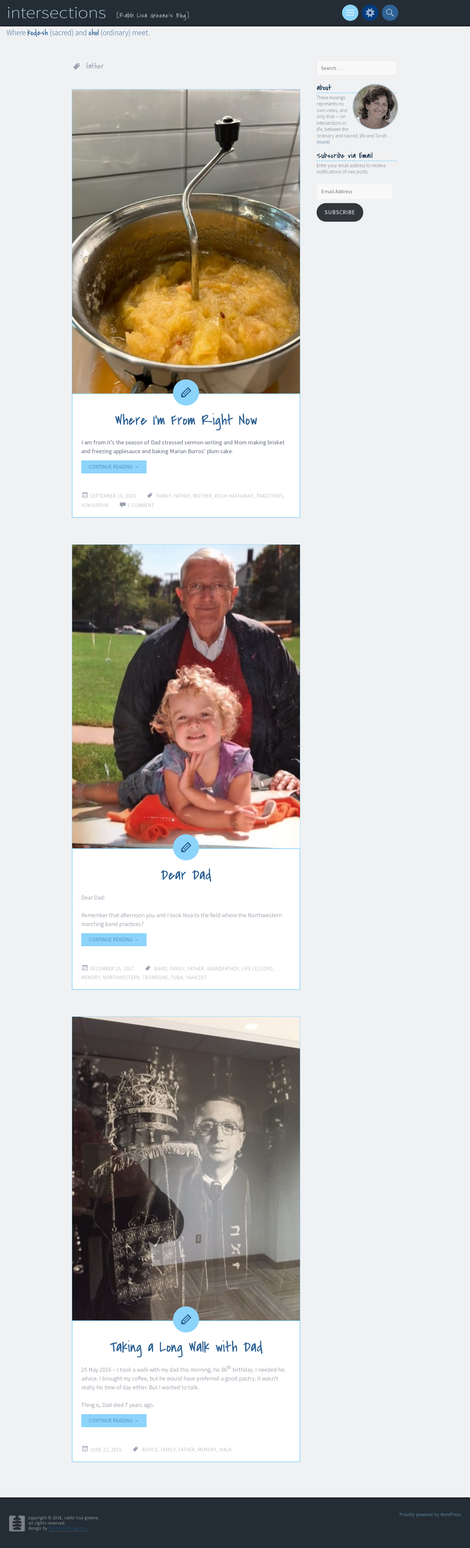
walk (225, 1449)
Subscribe (339, 212)
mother (202, 496)
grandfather (223, 968)
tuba (177, 977)
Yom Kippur (95, 505)
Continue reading (114, 467)
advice (150, 1449)
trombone (155, 977)
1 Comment (141, 505)
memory (90, 977)
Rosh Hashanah (234, 496)
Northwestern (121, 977)
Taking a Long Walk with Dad (186, 1347)
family (163, 496)
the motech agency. (68, 1528)
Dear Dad (186, 875)
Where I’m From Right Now (186, 420)
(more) (323, 142)
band (160, 968)
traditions (270, 496)
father (182, 496)
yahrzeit (196, 977)
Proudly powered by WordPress (430, 1514)
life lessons (257, 968)
